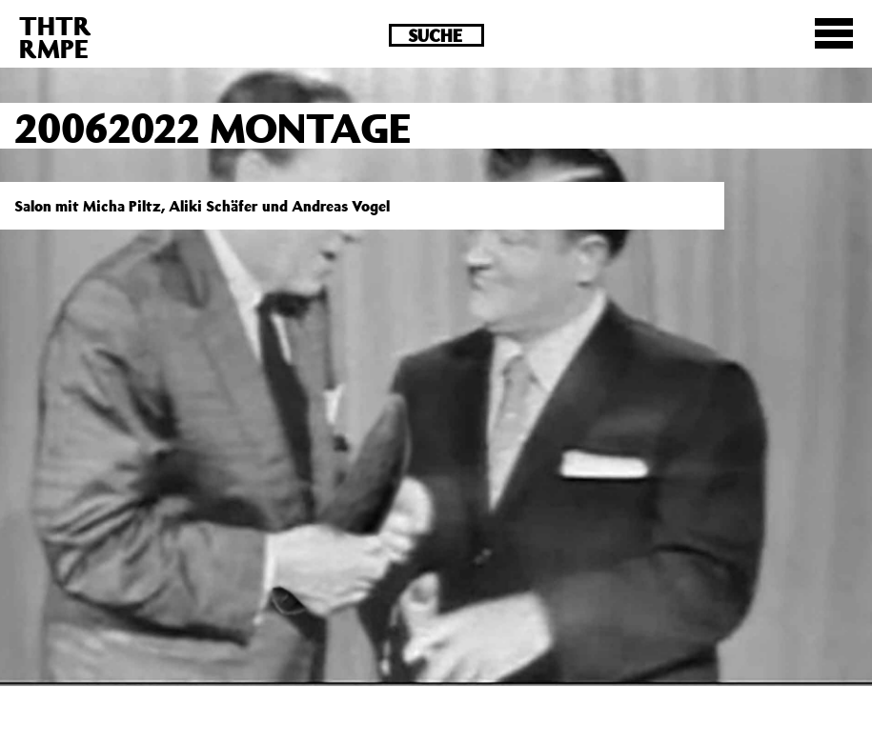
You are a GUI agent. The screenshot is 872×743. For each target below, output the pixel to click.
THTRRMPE (55, 37)
